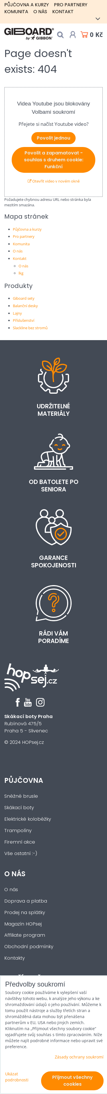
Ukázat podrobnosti (17, 1077)
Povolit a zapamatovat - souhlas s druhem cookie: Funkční (53, 160)
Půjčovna (23, 780)
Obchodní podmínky (28, 946)
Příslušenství (23, 320)
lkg (21, 273)
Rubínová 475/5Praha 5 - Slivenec (28, 723)
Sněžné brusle (21, 796)
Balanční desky (25, 305)
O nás (40, 11)
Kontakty (14, 958)
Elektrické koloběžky (27, 819)
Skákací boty (19, 807)
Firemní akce (19, 842)
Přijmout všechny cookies (72, 1080)
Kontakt (63, 11)
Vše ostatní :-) (20, 853)
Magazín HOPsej (23, 924)
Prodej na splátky (24, 912)
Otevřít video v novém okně (54, 181)
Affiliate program (24, 935)
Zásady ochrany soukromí (79, 1057)
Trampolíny (18, 830)
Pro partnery (70, 4)
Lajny (17, 313)
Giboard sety (24, 298)
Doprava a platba (25, 901)
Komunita (16, 11)
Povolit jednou (53, 138)
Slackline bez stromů (30, 327)
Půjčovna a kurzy (26, 4)
